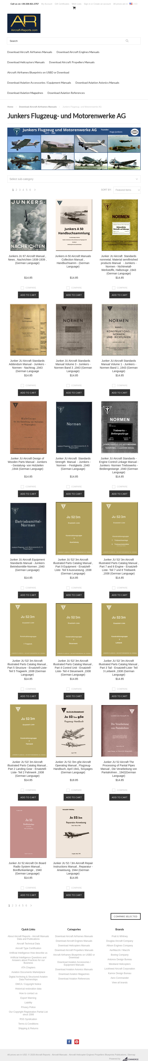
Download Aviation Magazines (25, 92)
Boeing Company (120, 954)
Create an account (102, 4)
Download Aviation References (66, 92)
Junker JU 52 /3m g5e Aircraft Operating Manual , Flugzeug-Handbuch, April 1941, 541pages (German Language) (72, 767)
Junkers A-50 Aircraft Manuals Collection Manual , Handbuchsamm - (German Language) (73, 261)
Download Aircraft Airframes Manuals (29, 52)
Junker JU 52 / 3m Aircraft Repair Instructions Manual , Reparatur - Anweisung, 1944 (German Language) (73, 868)
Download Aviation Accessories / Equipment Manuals (39, 82)
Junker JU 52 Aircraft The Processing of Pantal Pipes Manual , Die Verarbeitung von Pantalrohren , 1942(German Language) (119, 768)
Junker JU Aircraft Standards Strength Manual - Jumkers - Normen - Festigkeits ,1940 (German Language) (73, 463)
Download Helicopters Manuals (26, 62)
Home (10, 107)
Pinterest (76, 1041)
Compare (31, 288)
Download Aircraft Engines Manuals (78, 52)
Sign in (87, 4)
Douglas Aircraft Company (119, 941)
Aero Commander (120, 978)
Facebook (69, 1041)
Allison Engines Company (120, 945)
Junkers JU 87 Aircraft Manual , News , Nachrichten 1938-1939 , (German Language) (27, 260)
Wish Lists (76, 4)
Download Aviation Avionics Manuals (97, 82)
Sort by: (106, 189)
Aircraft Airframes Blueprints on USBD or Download (38, 72)
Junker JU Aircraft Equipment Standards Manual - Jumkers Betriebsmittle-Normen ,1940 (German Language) (27, 565)
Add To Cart (28, 295)
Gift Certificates (62, 4)
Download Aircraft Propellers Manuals (72, 62)
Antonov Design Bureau (120, 959)
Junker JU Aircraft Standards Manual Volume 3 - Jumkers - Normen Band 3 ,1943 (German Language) (73, 366)
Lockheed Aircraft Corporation (119, 968)
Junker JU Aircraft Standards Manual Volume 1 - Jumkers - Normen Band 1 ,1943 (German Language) (119, 366)
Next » (31, 906)
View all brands (119, 982)
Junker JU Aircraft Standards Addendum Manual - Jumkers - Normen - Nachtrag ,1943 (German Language (27, 366)
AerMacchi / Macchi (120, 950)
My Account (46, 4)
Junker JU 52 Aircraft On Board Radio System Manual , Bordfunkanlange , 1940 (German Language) (27, 868)
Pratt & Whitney (120, 936)
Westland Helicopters (119, 964)
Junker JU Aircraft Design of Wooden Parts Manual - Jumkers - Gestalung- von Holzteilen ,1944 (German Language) (27, 463)
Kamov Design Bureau (119, 973)
